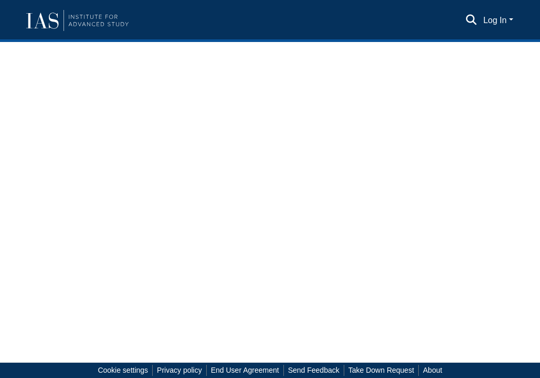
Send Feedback (314, 370)
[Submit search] (471, 20)
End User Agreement (245, 370)
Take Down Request (381, 370)
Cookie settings (123, 370)
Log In (494, 20)
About (432, 370)
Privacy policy (179, 370)
